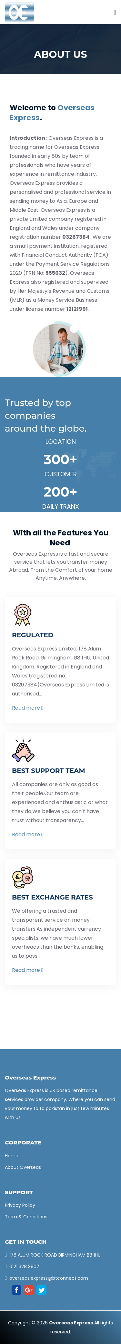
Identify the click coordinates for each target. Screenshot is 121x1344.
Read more (27, 708)
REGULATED (32, 635)
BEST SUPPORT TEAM (48, 771)
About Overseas (23, 1167)
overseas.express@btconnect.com (48, 1278)
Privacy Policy (20, 1205)
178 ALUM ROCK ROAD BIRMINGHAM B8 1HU (55, 1255)
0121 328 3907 (24, 1266)
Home (11, 1155)
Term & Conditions (26, 1217)
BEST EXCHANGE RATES (52, 897)
